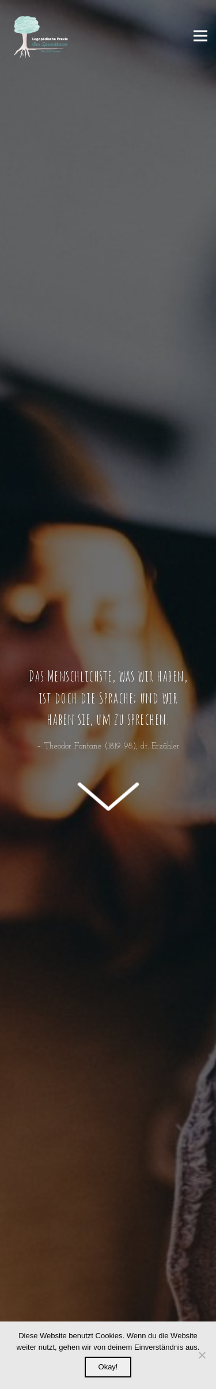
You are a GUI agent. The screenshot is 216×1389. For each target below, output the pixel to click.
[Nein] (201, 1355)
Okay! (108, 1366)
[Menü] (200, 35)
